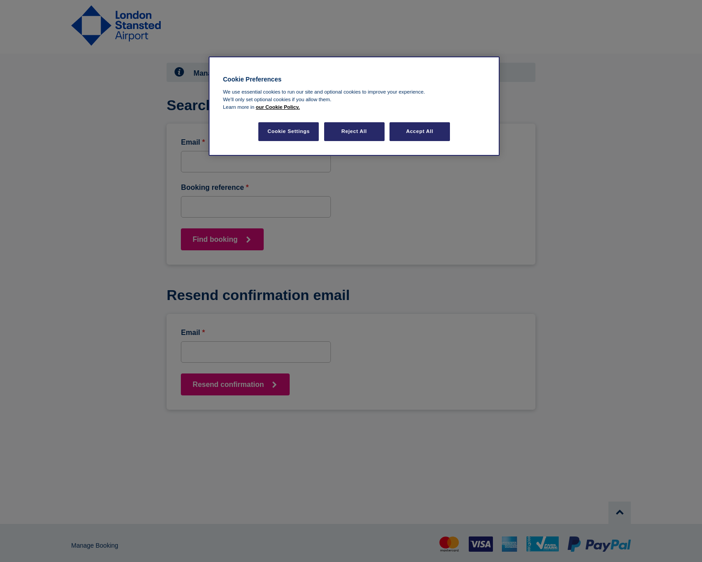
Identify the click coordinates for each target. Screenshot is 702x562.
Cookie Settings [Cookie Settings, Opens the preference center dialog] (288, 131)
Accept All (419, 131)
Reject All (354, 131)
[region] (354, 106)
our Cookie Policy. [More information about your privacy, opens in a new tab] (278, 107)
